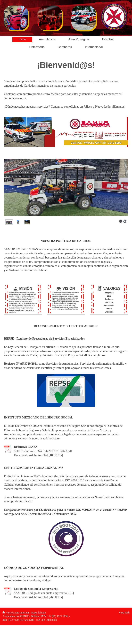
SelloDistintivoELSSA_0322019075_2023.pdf (43, 451)
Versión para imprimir (16, 612)
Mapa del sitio (38, 612)
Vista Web (124, 612)
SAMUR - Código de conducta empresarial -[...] (44, 593)
